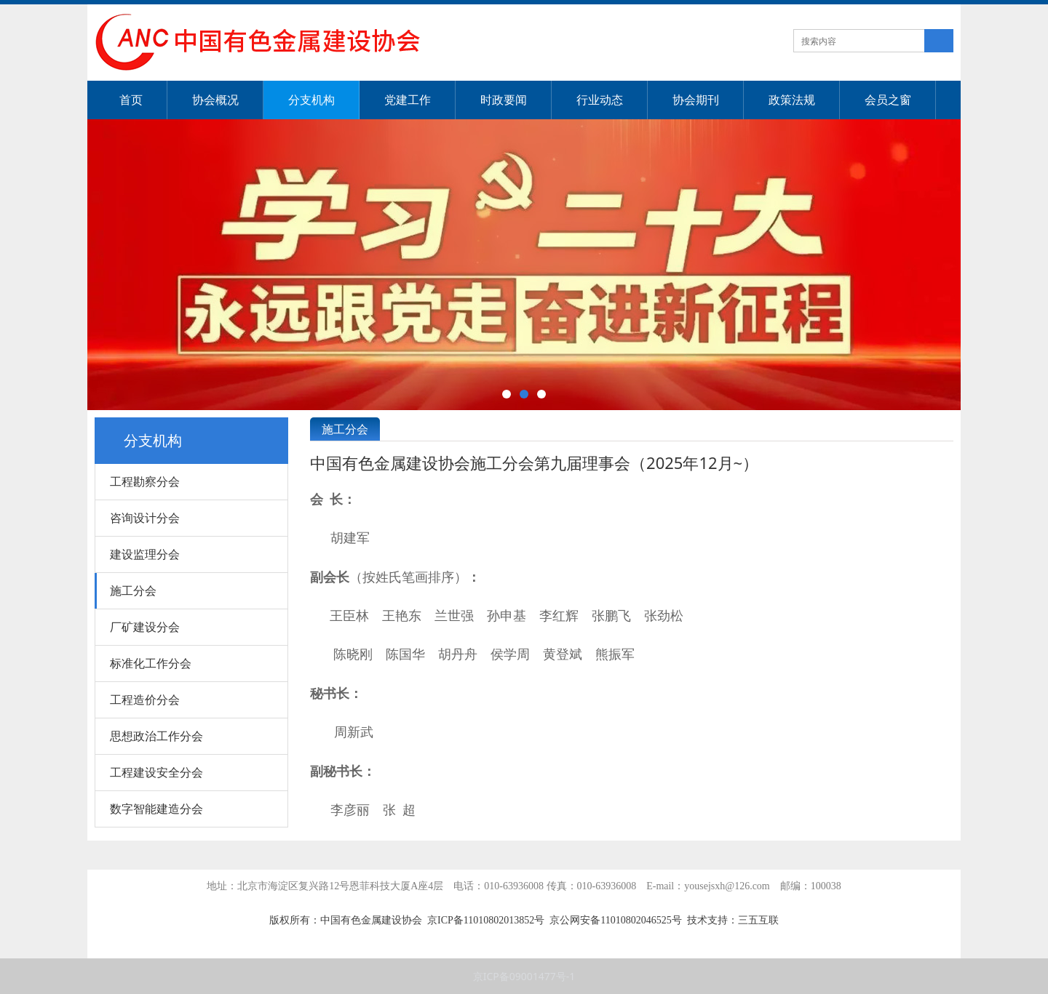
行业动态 (599, 100)
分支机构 (311, 100)
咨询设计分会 (145, 518)
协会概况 (215, 100)
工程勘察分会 (145, 481)
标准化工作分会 (150, 663)
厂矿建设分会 (145, 627)
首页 (131, 100)
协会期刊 (695, 100)
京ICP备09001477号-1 (524, 976)
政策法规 (792, 100)
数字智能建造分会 (156, 809)
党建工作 (407, 100)
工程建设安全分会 (156, 772)
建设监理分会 (145, 554)
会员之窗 (888, 100)
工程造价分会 (145, 700)
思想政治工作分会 (156, 736)
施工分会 (133, 590)
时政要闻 (503, 100)
